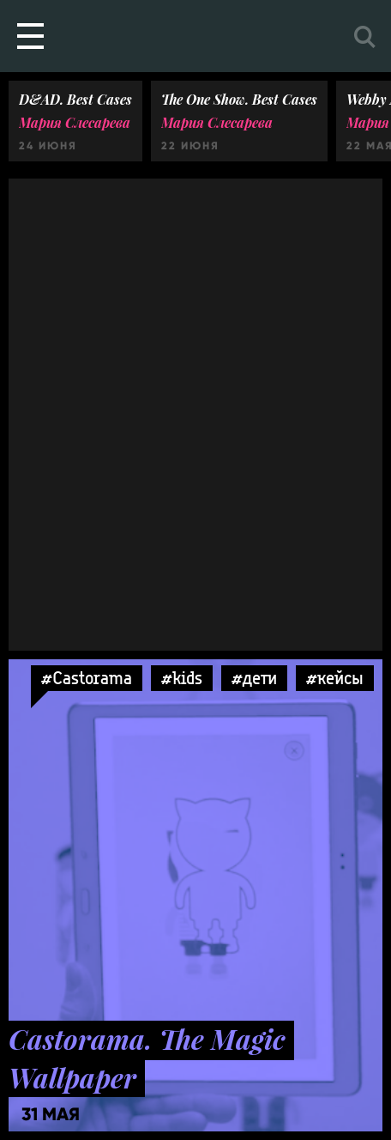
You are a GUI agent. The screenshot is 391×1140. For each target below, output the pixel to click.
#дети (254, 677)
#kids (181, 677)
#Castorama (86, 677)
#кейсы (335, 677)
